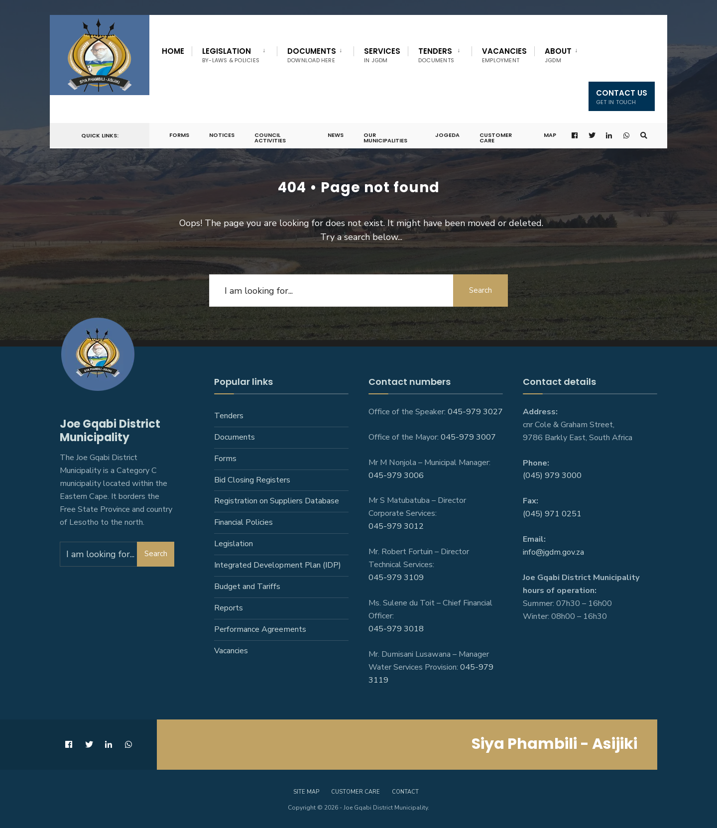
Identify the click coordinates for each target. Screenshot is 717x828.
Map (550, 135)
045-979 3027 (475, 411)
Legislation (230, 55)
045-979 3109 (396, 577)
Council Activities (270, 137)
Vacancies (504, 55)
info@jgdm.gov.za (553, 552)
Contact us (621, 97)
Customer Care (495, 137)
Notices (222, 135)
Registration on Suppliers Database (276, 500)
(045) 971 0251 (552, 513)
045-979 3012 (396, 526)
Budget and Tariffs (247, 586)
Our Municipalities (385, 137)
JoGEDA (447, 135)
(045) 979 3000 (552, 475)
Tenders (436, 55)
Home (173, 51)
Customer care (355, 792)
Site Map (306, 792)
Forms (179, 135)
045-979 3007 (468, 437)
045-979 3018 (396, 628)
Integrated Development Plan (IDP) (277, 565)
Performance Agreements (260, 629)
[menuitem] (234, 53)
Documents (311, 55)
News (336, 135)
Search (480, 290)
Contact (405, 792)
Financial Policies (243, 522)
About (558, 55)
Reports (228, 607)
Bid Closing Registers (252, 479)
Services (382, 55)
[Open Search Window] (644, 135)
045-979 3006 (396, 475)
